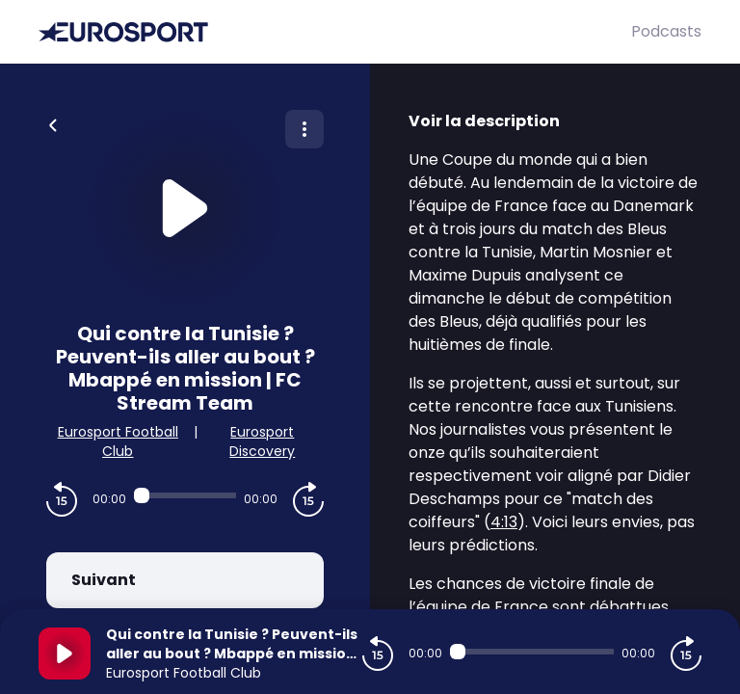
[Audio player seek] (185, 495)
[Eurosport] (335, 32)
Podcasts (666, 31)
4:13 (503, 522)
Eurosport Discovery (262, 441)
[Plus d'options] (304, 129)
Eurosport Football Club (118, 441)
